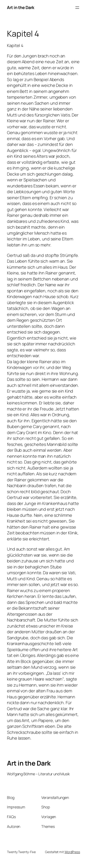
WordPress (72, 852)
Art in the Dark (20, 7)
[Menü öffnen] (77, 7)
